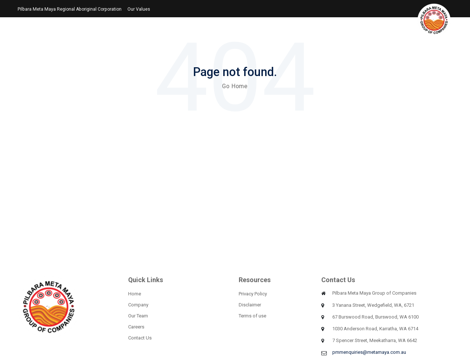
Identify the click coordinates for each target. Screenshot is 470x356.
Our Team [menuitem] (138, 316)
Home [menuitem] (134, 293)
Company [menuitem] (138, 305)
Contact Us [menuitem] (140, 338)
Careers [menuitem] (136, 327)
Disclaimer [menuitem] (250, 305)
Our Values (138, 9)
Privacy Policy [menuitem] (253, 293)
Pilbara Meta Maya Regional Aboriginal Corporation (70, 9)
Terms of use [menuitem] (252, 316)
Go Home (235, 86)
